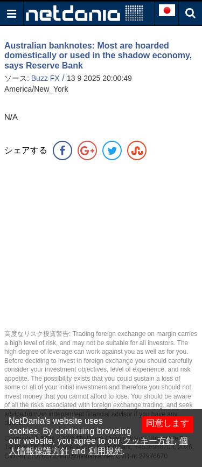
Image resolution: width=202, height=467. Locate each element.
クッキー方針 (149, 440)
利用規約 (105, 451)
